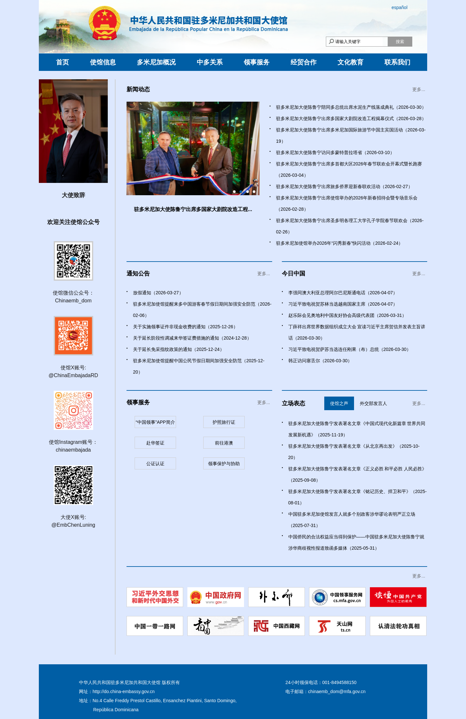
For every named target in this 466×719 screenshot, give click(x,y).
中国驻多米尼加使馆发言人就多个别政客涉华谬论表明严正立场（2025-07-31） (351, 519)
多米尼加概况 (156, 62)
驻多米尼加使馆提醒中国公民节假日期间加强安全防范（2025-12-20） (198, 366)
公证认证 (155, 463)
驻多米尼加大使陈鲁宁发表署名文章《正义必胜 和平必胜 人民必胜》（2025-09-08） (357, 474)
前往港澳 (224, 442)
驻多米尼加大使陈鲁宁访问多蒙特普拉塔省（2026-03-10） (335, 152)
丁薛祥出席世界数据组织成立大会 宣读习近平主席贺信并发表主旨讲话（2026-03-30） (357, 332)
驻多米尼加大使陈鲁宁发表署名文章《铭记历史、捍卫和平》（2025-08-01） (357, 497)
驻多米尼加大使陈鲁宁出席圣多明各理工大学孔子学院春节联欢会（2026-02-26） (350, 226)
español (399, 7)
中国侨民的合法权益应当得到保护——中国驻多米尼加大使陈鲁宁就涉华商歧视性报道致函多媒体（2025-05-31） (356, 542)
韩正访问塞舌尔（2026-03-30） (320, 360)
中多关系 (210, 62)
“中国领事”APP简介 (155, 422)
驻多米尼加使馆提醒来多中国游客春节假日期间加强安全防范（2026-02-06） (202, 309)
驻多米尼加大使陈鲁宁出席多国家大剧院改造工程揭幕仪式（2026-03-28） (351, 118)
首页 (62, 62)
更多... (418, 89)
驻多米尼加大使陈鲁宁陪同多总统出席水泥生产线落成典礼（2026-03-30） (351, 107)
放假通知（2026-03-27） (158, 292)
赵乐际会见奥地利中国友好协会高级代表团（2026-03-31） (347, 315)
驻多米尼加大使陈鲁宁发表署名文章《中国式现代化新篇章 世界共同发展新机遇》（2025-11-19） (357, 429)
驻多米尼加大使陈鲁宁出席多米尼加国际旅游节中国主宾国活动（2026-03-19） (351, 135)
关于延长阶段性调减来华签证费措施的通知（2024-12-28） (192, 338)
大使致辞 (73, 195)
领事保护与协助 (224, 463)
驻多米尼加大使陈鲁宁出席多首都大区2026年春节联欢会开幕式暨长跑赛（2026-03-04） (349, 169)
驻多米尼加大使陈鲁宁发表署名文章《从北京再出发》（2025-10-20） (354, 452)
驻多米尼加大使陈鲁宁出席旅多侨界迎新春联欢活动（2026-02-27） (344, 186)
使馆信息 (103, 62)
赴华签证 (155, 442)
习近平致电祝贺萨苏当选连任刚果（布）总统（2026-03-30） (349, 349)
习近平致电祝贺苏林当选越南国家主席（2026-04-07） (343, 304)
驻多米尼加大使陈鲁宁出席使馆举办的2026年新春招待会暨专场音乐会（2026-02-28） (346, 203)
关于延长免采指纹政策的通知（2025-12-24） (178, 349)
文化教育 (350, 62)
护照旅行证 (224, 422)
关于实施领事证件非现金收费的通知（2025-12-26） (185, 326)
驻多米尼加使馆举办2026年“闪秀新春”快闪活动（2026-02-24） (339, 243)
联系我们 (397, 62)
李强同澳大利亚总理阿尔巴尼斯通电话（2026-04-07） (343, 292)
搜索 (400, 41)
